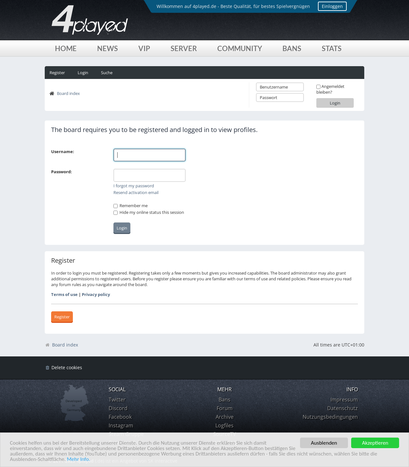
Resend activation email (135, 192)
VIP (144, 48)
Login (83, 72)
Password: (61, 172)
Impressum (344, 399)
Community (239, 48)
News (107, 48)
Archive (225, 416)
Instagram (121, 425)
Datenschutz (342, 408)
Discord (118, 408)
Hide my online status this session (148, 212)
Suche (106, 72)
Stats (332, 48)
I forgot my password (133, 186)
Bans (291, 48)
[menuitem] (63, 368)
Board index (68, 93)
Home (66, 48)
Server (184, 48)
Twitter (117, 399)
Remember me (130, 205)
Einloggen (332, 6)
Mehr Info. (78, 459)
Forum (225, 408)
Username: (62, 151)
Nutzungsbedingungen (330, 416)
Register (57, 72)
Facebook (120, 416)
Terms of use (64, 294)
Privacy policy (96, 294)
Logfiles (224, 425)
